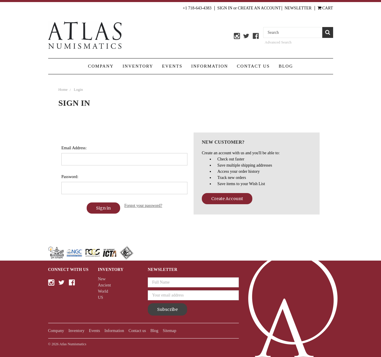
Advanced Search (278, 42)
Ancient (104, 285)
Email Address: (74, 148)
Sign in (224, 8)
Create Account (227, 198)
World (103, 291)
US (100, 297)
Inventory (137, 66)
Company (101, 66)
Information (209, 66)
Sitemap (169, 330)
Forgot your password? (143, 205)
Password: (69, 177)
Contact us (253, 66)
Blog (286, 66)
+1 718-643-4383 (197, 8)
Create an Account (259, 8)
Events (172, 66)
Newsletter (298, 8)
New (101, 279)
